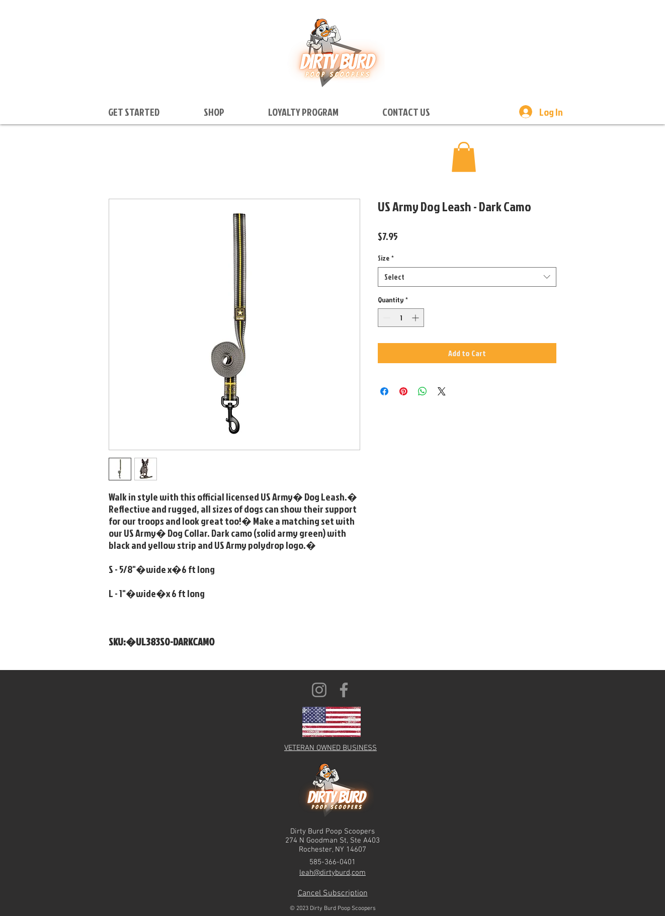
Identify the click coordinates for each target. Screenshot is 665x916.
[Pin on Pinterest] (403, 391)
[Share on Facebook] (384, 391)
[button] (134, 111)
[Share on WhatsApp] (423, 391)
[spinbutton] (401, 317)
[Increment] (416, 317)
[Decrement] (385, 317)
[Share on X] (442, 391)
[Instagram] (319, 690)
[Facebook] (344, 690)
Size (386, 258)
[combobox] (467, 277)
